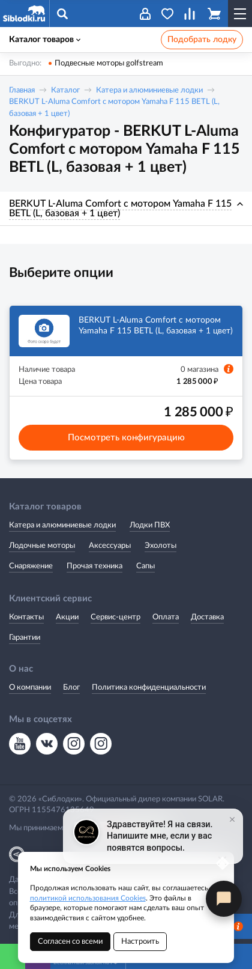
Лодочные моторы (42, 546)
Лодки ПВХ (150, 525)
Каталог (65, 90)
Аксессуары (110, 546)
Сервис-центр (115, 617)
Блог (71, 687)
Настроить (140, 942)
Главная (22, 90)
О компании (30, 687)
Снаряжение (31, 566)
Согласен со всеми (70, 942)
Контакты (26, 617)
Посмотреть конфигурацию (126, 437)
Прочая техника (94, 566)
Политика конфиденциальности (149, 687)
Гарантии (24, 638)
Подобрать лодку (201, 39)
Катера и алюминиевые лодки (149, 90)
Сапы (145, 566)
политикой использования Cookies (88, 898)
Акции (67, 617)
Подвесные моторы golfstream (109, 63)
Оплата (165, 617)
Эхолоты (160, 546)
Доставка (207, 617)
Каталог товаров (44, 39)
